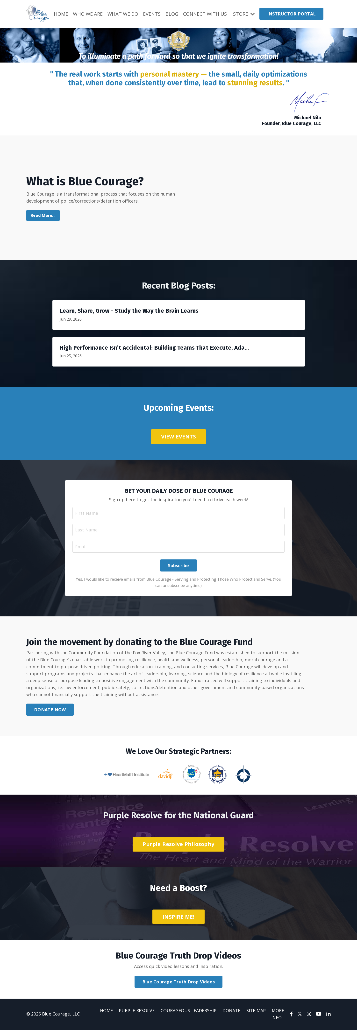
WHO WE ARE (88, 13)
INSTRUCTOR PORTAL (291, 14)
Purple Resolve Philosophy (178, 844)
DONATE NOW (50, 710)
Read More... (43, 215)
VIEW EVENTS (178, 436)
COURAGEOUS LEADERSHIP (188, 1011)
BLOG (171, 13)
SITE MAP (256, 1011)
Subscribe (178, 566)
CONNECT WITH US (205, 13)
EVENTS (152, 13)
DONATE (231, 1011)
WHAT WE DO (122, 13)
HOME (61, 13)
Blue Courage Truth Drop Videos (178, 982)
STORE (244, 13)
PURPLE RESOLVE (137, 1011)
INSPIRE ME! (178, 917)
